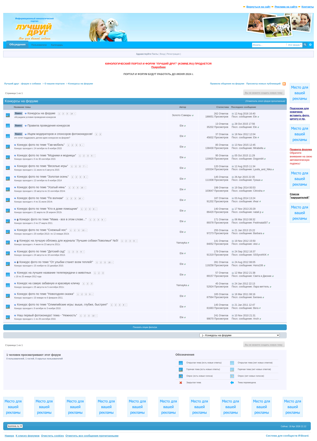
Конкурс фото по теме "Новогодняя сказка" (45, 293)
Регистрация (173, 54)
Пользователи (39, 44)
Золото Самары (181, 115)
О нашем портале (54, 83)
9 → (103, 220)
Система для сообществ (281, 435)
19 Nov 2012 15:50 (245, 241)
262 (216, 113)
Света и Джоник (262, 276)
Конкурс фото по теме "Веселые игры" (42, 166)
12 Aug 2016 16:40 (245, 113)
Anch (256, 318)
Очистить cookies (52, 435)
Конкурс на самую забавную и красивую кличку (48, 283)
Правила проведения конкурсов (48, 125)
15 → (110, 262)
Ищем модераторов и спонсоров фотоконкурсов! (59, 134)
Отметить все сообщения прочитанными (92, 435)
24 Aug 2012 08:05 (245, 262)
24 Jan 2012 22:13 (245, 283)
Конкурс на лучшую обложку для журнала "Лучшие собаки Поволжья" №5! (68, 240)
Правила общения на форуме (227, 83)
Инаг (256, 201)
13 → (84, 230)
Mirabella (258, 148)
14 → (73, 114)
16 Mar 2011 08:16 (245, 294)
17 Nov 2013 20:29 (245, 208)
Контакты (308, 6)
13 (216, 123)
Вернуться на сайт (258, 6)
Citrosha (257, 190)
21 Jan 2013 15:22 (245, 230)
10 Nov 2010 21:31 (245, 315)
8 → (85, 177)
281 (216, 262)
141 (216, 241)
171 (216, 219)
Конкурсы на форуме (41, 113)
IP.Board (303, 435)
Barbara (257, 233)
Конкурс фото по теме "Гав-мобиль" (41, 144)
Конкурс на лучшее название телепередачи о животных (54, 272)
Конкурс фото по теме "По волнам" (40, 198)
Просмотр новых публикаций (263, 83)
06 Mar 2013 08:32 (245, 219)
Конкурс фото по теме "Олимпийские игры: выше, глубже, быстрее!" (62, 304)
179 (216, 251)
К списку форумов (27, 435)
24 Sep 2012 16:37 (245, 251)
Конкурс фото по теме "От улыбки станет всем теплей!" (56, 262)
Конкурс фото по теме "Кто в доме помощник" (47, 208)
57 (216, 272)
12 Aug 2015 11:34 (245, 166)
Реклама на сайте (286, 6)
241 (216, 315)
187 (216, 198)
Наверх (9, 435)
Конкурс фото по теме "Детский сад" (41, 251)
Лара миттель (261, 286)
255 (216, 230)
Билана (257, 297)
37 (216, 134)
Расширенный (310, 45)
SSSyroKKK (260, 254)
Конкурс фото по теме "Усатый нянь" (41, 187)
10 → (83, 188)
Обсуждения (17, 44)
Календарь (57, 44)
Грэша (256, 180)
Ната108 (258, 265)
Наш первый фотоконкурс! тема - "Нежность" (47, 315)
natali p (257, 212)
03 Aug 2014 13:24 (245, 198)
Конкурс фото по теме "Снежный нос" (42, 230)
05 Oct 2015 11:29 (245, 155)
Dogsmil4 (258, 158)
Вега (255, 308)
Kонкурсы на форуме (80, 83)
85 (216, 145)
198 (216, 187)
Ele (255, 116)
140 (216, 208)
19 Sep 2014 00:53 (245, 187)
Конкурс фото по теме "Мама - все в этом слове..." (53, 219)
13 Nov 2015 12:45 (245, 145)
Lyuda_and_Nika (262, 169)
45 (216, 283)
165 (216, 294)
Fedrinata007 (260, 222)
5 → (81, 145)
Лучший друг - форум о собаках (22, 83)
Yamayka (181, 242)
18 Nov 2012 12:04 (245, 134)
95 (216, 155)
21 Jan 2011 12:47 (245, 304)
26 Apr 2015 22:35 (245, 177)
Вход (162, 54)
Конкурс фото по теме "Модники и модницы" (46, 155)
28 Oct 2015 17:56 (245, 123)
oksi (255, 244)
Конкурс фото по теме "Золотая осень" (43, 176)
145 (216, 177)
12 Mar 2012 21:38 (245, 272)
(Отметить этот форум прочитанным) (265, 101)
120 (216, 166)
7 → (85, 166)
